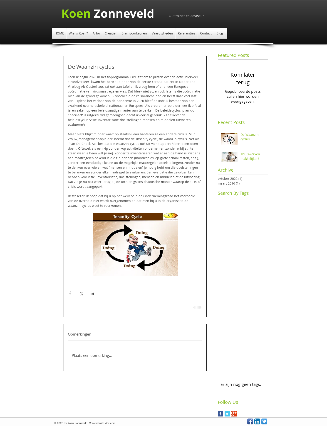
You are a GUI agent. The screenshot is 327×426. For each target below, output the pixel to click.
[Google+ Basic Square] (234, 413)
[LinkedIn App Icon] (257, 421)
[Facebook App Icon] (250, 421)
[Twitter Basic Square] (227, 413)
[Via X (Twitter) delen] (81, 293)
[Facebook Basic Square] (220, 413)
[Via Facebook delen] (70, 293)
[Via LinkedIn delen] (92, 293)
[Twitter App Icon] (264, 421)
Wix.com (110, 423)
